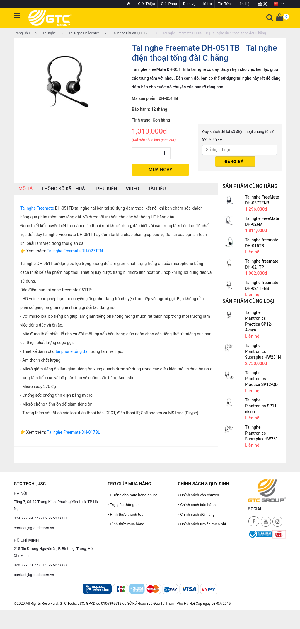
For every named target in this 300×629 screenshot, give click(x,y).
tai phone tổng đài (72, 350)
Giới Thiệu (146, 3)
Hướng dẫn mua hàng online (133, 494)
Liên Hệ (243, 3)
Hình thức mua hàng (126, 523)
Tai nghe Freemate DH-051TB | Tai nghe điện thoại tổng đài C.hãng (211, 33)
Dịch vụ (189, 3)
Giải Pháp (169, 3)
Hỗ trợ (207, 3)
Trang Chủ (22, 33)
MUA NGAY (160, 169)
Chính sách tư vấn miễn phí (202, 523)
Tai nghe (45, 33)
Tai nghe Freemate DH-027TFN (75, 250)
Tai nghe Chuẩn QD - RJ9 (127, 33)
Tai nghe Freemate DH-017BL (73, 431)
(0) (262, 3)
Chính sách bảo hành (197, 504)
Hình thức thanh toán (127, 514)
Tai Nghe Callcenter (80, 33)
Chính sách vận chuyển (198, 494)
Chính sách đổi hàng (196, 514)
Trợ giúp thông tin (123, 504)
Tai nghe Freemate (37, 207)
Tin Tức (224, 3)
